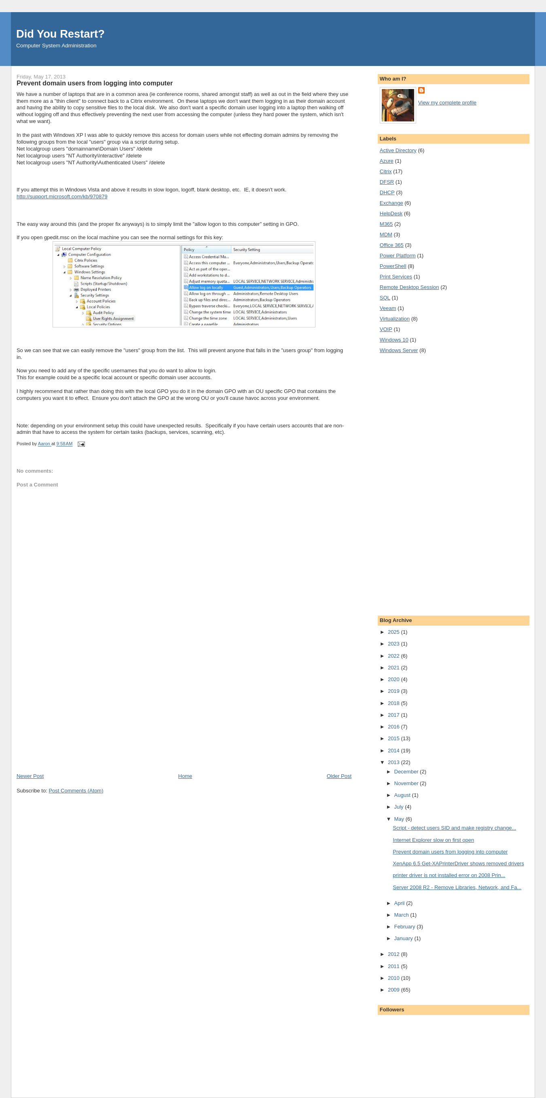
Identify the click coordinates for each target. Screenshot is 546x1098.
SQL (385, 298)
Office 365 (392, 245)
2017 (394, 715)
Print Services (396, 277)
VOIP (386, 329)
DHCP (387, 192)
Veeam (388, 308)
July (399, 807)
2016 (394, 727)
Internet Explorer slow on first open (433, 840)
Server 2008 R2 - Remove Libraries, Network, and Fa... (457, 887)
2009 (394, 990)
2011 (394, 966)
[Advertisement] (77, 716)
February (405, 927)
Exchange (391, 203)
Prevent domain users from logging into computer (450, 852)
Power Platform (398, 256)
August (403, 795)
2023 (394, 644)
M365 (386, 224)
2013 (394, 762)
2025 (394, 632)
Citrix (386, 171)
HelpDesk (391, 213)
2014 (394, 751)
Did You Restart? (60, 34)
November (407, 783)
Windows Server (399, 350)
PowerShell (393, 266)
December (407, 772)
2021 (394, 668)
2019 (394, 691)
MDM (386, 234)
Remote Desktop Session (409, 287)
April (400, 903)
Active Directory (398, 150)
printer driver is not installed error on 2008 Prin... (449, 875)
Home (185, 776)
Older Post (339, 776)
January (404, 938)
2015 (394, 738)
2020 (394, 679)
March (402, 915)
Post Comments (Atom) (76, 791)
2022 (394, 656)
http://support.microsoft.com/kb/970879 (62, 196)
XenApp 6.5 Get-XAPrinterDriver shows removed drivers (458, 863)
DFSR (387, 182)
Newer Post (30, 776)
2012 (394, 954)
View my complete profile (447, 103)
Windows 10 (394, 340)
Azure (387, 161)
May (400, 819)
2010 (394, 978)
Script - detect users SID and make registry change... (454, 828)
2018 (394, 703)
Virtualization (395, 319)
